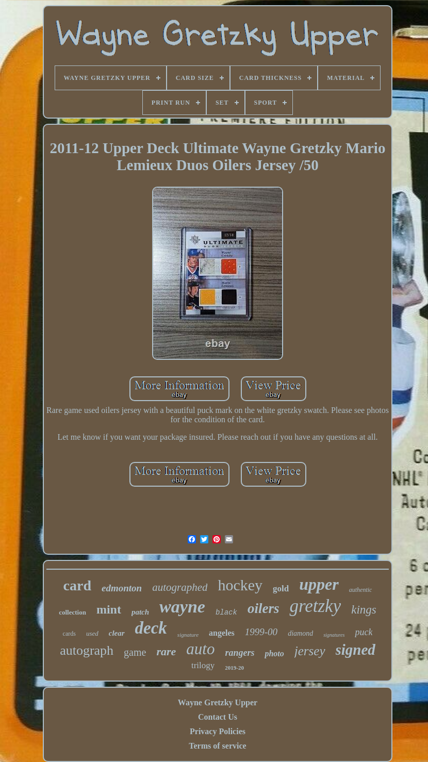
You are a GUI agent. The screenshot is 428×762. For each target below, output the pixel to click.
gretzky (315, 606)
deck (151, 628)
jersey (309, 651)
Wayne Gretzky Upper (217, 702)
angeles (222, 632)
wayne (182, 606)
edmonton (122, 588)
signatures (333, 635)
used (92, 633)
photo (274, 653)
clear (117, 633)
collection (72, 612)
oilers (263, 608)
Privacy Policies (217, 731)
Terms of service (217, 745)
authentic (360, 589)
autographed (179, 587)
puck (363, 632)
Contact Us (217, 717)
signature (188, 635)
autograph (86, 650)
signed (355, 649)
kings (363, 609)
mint (108, 609)
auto (200, 649)
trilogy (203, 665)
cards (69, 633)
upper (318, 584)
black (226, 612)
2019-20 (234, 668)
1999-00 (261, 631)
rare (166, 651)
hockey (240, 584)
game (135, 652)
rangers (239, 653)
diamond (300, 633)
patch (140, 612)
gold (281, 588)
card (77, 585)
